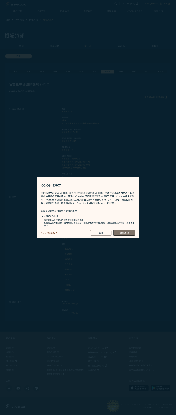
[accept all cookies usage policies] (124, 233)
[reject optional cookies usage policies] (100, 233)
